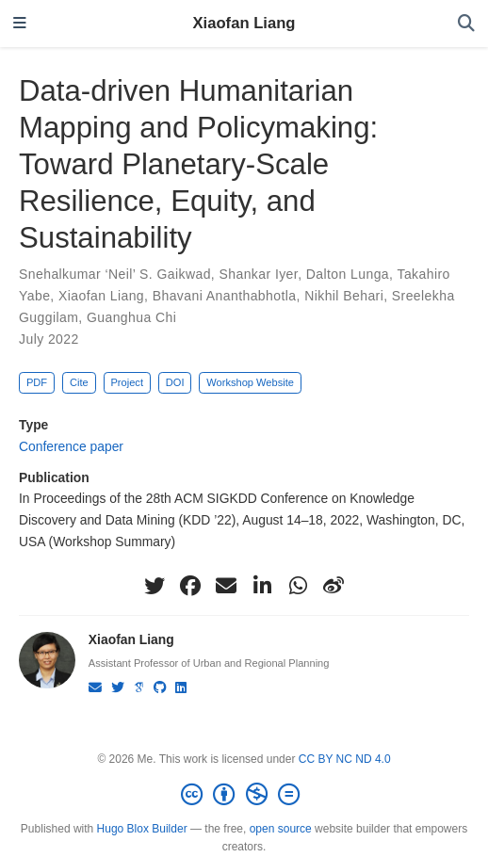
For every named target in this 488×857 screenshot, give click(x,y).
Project (126, 382)
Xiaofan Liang (244, 23)
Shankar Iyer (258, 274)
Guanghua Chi (131, 317)
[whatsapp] (298, 586)
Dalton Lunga (347, 274)
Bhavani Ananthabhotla (225, 295)
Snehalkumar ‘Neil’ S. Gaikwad (115, 274)
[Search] (466, 24)
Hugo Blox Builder (142, 828)
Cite (79, 382)
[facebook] (190, 586)
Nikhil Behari (343, 295)
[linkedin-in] (262, 586)
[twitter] (154, 586)
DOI (175, 382)
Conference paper (71, 446)
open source (281, 828)
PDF (36, 382)
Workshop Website (250, 382)
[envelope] (226, 586)
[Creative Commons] (244, 795)
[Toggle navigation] (19, 24)
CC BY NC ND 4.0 (345, 759)
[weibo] (333, 586)
